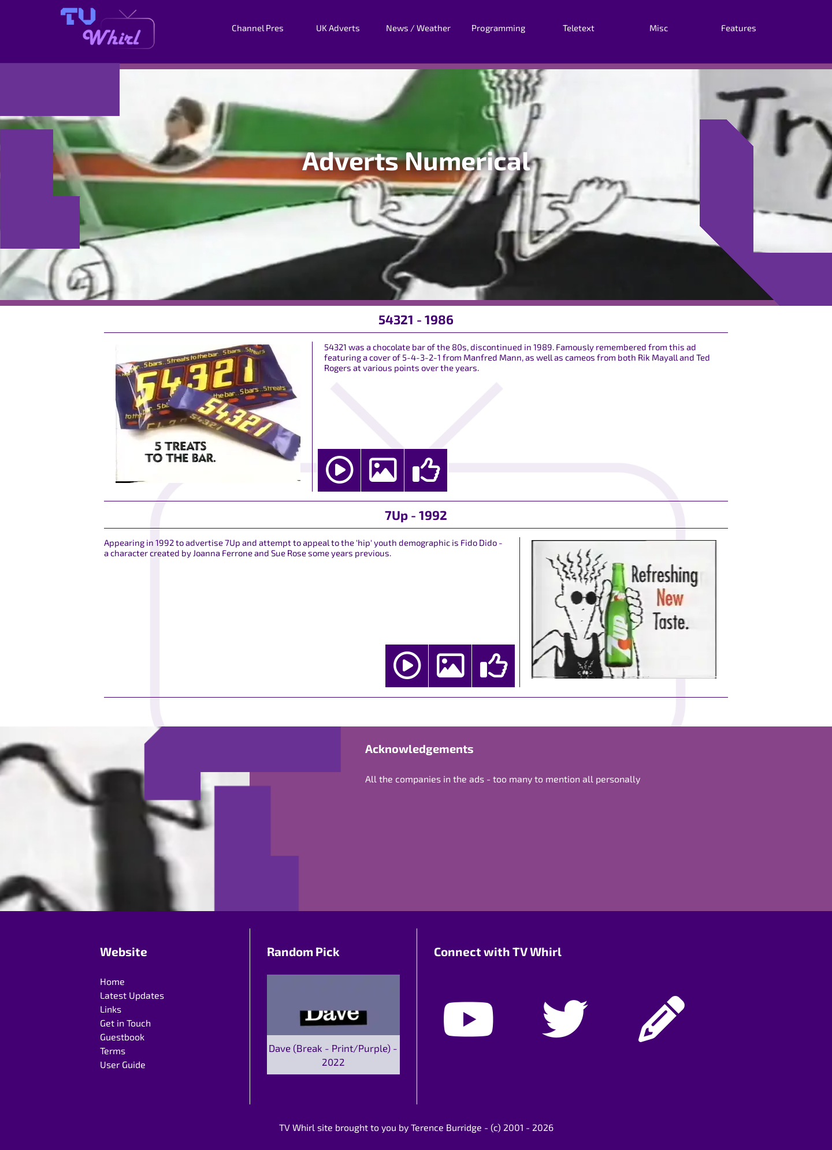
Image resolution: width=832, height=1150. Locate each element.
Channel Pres (258, 28)
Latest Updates (132, 995)
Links (110, 1008)
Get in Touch (125, 1022)
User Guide (123, 1064)
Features (738, 28)
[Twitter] (565, 1009)
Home (112, 981)
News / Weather (418, 28)
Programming (498, 28)
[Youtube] (468, 1009)
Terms (112, 1050)
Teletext (579, 28)
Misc (658, 28)
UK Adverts (338, 28)
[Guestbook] (661, 1009)
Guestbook (122, 1036)
